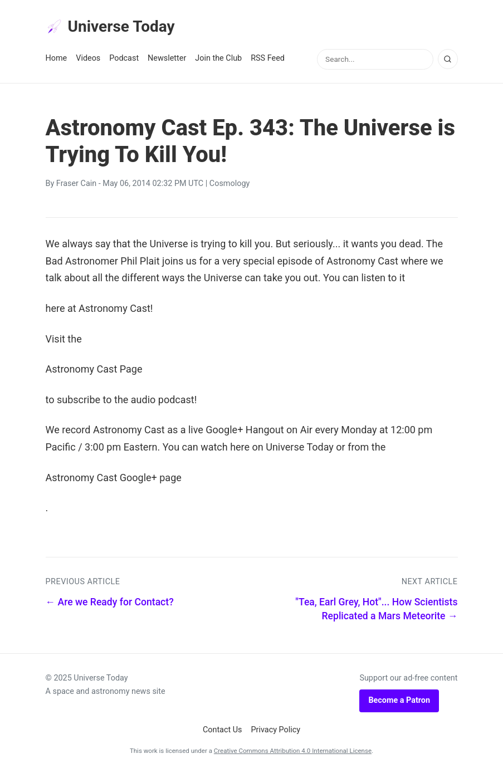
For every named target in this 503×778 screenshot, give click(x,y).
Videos (88, 62)
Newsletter (167, 62)
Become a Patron (399, 704)
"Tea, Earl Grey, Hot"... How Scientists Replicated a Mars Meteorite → (376, 612)
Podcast (124, 62)
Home (56, 62)
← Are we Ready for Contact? (110, 605)
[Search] (448, 63)
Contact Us (222, 733)
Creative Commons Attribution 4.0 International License (293, 755)
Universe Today (118, 28)
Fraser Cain (76, 187)
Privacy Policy (276, 733)
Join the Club (218, 62)
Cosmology (229, 187)
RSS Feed (268, 62)
